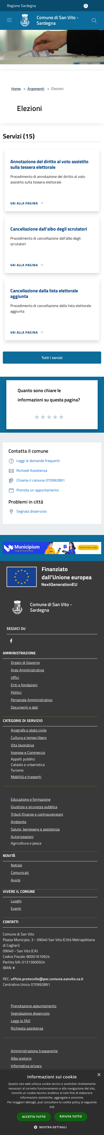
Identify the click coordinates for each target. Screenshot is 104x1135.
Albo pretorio (21, 1058)
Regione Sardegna (21, 5)
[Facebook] (11, 640)
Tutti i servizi (52, 357)
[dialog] (52, 1102)
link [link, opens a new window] (52, 1107)
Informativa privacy (26, 1066)
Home (16, 88)
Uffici (15, 677)
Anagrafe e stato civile (28, 730)
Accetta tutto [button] (34, 1117)
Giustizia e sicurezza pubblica (34, 807)
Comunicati (20, 872)
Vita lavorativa (22, 745)
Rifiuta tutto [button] (71, 1116)
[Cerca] (94, 20)
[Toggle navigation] (9, 20)
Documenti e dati (24, 707)
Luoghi (16, 901)
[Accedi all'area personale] (85, 5)
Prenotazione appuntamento (33, 1006)
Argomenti (35, 88)
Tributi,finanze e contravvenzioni (37, 814)
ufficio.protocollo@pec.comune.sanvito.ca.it (47, 979)
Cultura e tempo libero (28, 737)
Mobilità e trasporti (26, 777)
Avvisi (15, 880)
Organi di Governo (25, 662)
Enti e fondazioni (24, 685)
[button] (52, 1127)
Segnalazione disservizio (30, 1013)
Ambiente (18, 822)
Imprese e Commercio (28, 752)
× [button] (98, 1075)
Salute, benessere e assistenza (35, 829)
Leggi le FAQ (21, 1021)
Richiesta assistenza (27, 1028)
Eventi (16, 908)
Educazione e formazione (30, 799)
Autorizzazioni (22, 836)
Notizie (16, 865)
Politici (16, 692)
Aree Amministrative (27, 670)
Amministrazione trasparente (34, 1051)
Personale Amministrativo (31, 700)
